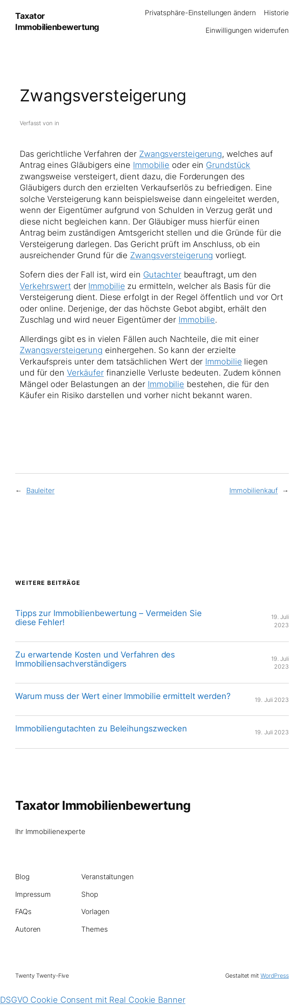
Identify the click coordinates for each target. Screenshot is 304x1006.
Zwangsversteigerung (180, 154)
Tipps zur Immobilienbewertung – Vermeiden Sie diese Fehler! (108, 618)
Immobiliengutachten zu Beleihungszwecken (101, 728)
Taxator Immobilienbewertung (103, 805)
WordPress (275, 975)
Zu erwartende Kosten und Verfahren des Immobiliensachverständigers (95, 659)
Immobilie (151, 165)
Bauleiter (40, 490)
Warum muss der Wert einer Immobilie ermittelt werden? (123, 696)
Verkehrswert (45, 286)
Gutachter (162, 275)
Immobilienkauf (253, 490)
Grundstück (228, 165)
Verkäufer (85, 373)
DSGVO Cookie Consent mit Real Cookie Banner (92, 1000)
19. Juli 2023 (272, 699)
